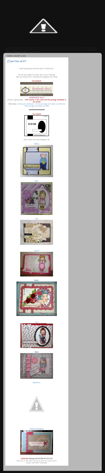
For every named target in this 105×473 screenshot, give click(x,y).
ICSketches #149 (16, 61)
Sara (36, 352)
